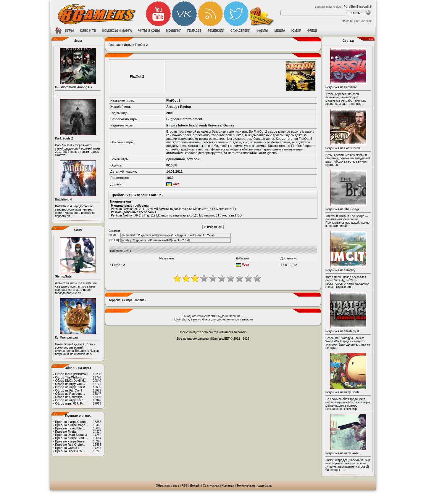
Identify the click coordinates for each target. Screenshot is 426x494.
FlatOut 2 (141, 44)
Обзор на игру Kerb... (70, 400)
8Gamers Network (233, 332)
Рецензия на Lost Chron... (344, 148)
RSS (185, 485)
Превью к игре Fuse (69, 441)
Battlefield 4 (63, 199)
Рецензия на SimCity (340, 270)
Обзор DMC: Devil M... (70, 380)
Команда (228, 485)
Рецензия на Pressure (341, 87)
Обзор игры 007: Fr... (70, 403)
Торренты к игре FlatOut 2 (127, 300)
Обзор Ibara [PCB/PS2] (71, 374)
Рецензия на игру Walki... (343, 453)
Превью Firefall (66, 431)
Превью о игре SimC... (71, 438)
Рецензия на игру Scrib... (343, 392)
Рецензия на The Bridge (342, 209)
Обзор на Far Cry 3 (68, 390)
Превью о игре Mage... (71, 425)
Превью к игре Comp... (71, 422)
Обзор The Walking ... (70, 377)
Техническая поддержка (254, 485)
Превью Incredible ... (70, 428)
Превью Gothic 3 (67, 448)
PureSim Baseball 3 (357, 6)
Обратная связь (167, 485)
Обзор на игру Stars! (70, 387)
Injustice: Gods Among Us (73, 87)
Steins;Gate (63, 276)
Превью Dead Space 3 (71, 435)
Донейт (195, 485)
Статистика (211, 485)
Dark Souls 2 (64, 138)
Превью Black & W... (69, 451)
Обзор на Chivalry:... (69, 397)
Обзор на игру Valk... (70, 384)
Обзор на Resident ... (70, 393)
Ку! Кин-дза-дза (66, 337)
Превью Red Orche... (70, 444)
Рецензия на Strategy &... (343, 331)
